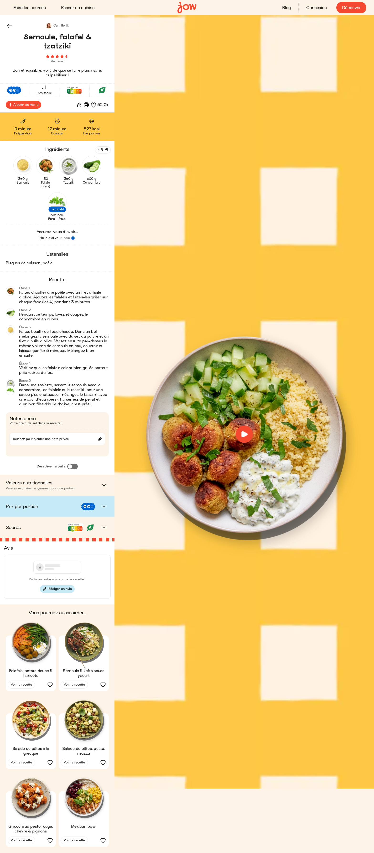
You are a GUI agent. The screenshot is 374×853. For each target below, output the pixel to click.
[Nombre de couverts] (102, 150)
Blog (286, 7)
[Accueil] (187, 8)
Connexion (316, 7)
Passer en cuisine (78, 7)
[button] (9, 26)
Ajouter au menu (23, 105)
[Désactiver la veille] (72, 466)
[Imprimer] (86, 105)
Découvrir (351, 7)
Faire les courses (29, 7)
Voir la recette (21, 685)
